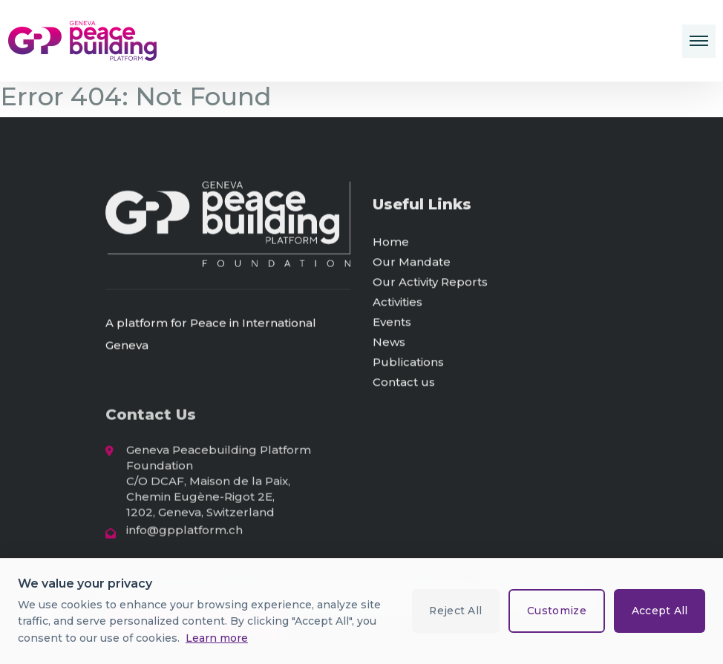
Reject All (453, 610)
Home (391, 244)
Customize (555, 610)
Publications (408, 365)
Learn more (217, 638)
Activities (397, 305)
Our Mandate (412, 264)
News (389, 345)
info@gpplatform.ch (184, 534)
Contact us (404, 385)
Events (392, 325)
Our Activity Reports (430, 284)
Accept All (659, 610)
